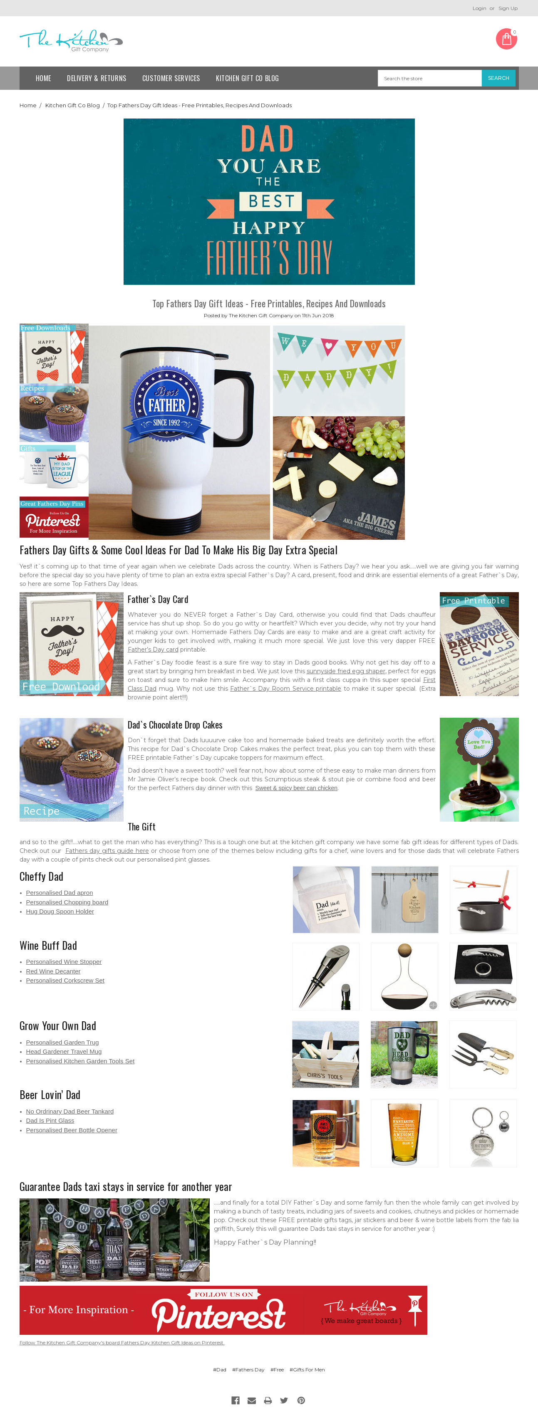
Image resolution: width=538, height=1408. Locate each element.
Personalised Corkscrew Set (65, 980)
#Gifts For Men (307, 1369)
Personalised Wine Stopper (64, 961)
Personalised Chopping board (67, 902)
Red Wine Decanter (53, 971)
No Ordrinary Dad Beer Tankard (70, 1111)
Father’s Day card (153, 649)
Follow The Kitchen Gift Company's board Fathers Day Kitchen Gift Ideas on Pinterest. (122, 1342)
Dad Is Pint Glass (50, 1120)
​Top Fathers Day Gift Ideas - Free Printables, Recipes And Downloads (199, 105)
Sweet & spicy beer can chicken (296, 788)
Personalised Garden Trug (62, 1042)
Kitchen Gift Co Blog (247, 78)
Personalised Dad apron (59, 892)
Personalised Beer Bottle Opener (71, 1130)
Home (43, 78)
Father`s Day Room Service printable (285, 688)
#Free (277, 1369)
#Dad (219, 1369)
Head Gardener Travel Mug (64, 1051)
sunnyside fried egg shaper (346, 671)
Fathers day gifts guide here (107, 851)
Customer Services (171, 78)
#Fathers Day (248, 1369)
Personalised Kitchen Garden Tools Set (80, 1061)
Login (479, 8)
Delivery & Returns (96, 78)
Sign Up (508, 8)
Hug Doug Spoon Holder (60, 911)
